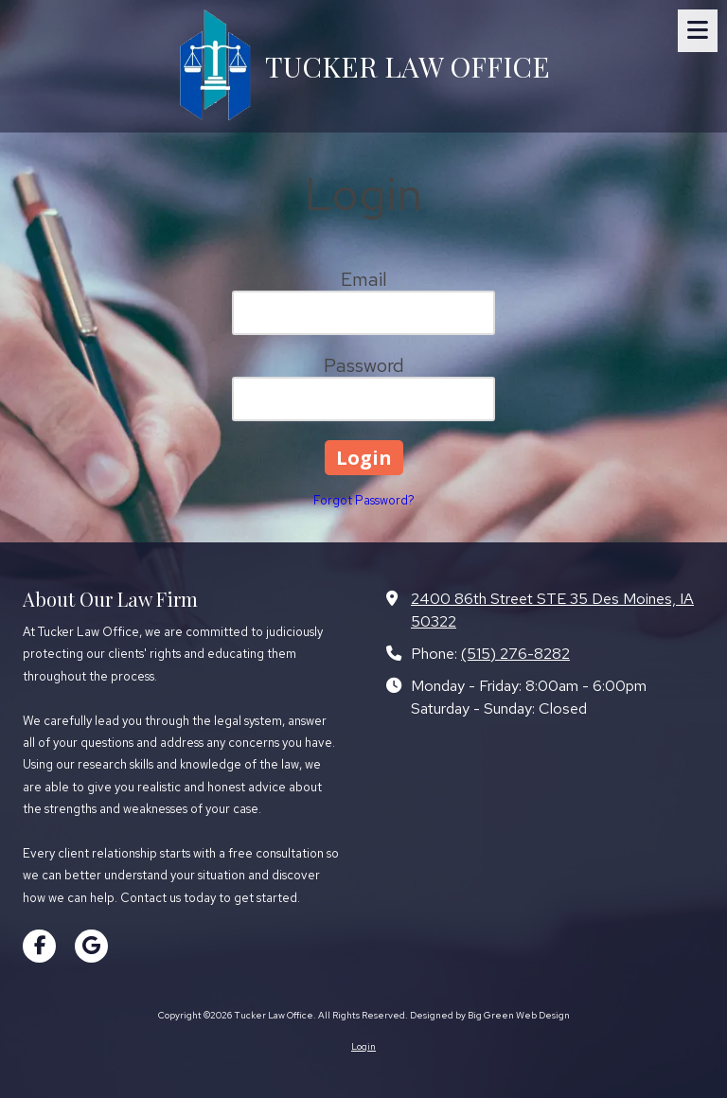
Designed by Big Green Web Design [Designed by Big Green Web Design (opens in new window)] (490, 1015)
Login (363, 1046)
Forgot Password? (364, 500)
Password (364, 365)
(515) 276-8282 (515, 653)
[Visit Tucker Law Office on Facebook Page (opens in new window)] (39, 946)
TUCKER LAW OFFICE (407, 65)
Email (364, 279)
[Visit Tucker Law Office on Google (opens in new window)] (91, 946)
